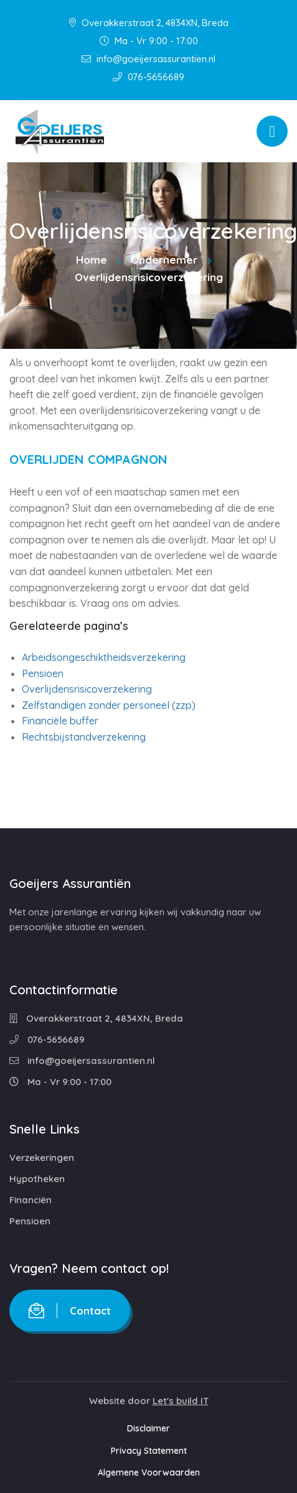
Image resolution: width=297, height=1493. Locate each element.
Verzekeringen (41, 1157)
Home (91, 259)
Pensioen (43, 673)
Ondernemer (164, 259)
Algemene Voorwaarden (149, 1472)
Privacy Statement (149, 1450)
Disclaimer (148, 1428)
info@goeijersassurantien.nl (148, 59)
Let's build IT (181, 1401)
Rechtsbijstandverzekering (84, 737)
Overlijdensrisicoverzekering (87, 689)
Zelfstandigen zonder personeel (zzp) (109, 705)
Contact (70, 1310)
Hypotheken (37, 1179)
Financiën (30, 1200)
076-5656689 (148, 77)
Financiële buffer (60, 720)
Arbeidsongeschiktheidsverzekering (104, 657)
